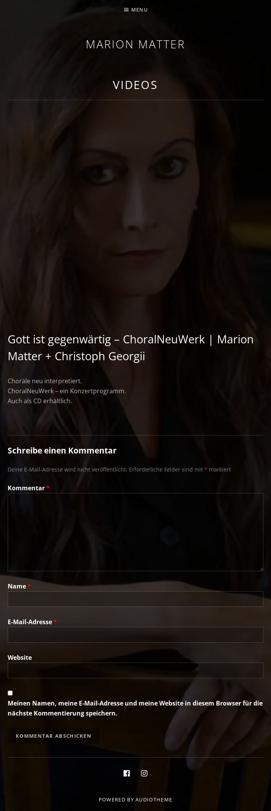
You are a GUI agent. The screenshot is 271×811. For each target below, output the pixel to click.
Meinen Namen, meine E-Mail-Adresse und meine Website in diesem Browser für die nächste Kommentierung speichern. (135, 708)
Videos (135, 84)
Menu (139, 9)
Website (20, 657)
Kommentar (29, 488)
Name (19, 586)
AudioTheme (154, 799)
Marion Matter (135, 43)
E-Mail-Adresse (32, 622)
